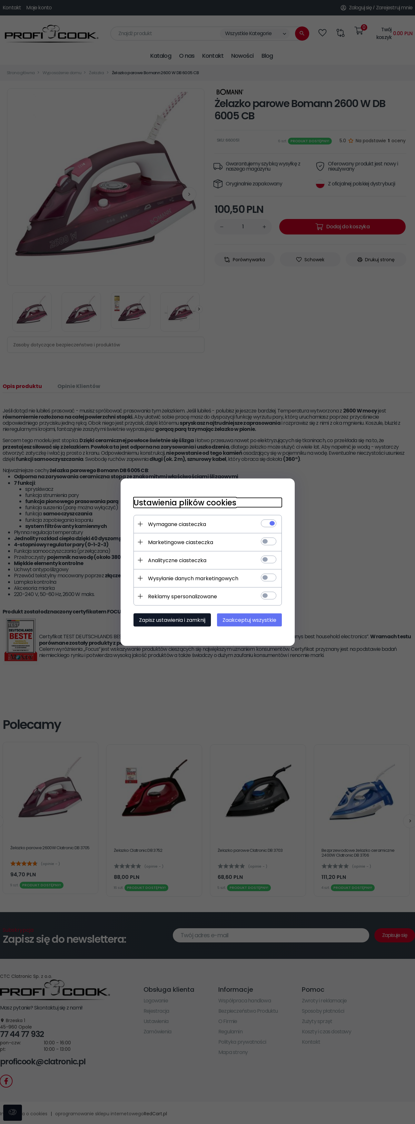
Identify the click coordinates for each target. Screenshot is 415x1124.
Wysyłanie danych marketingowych (193, 578)
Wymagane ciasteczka (177, 524)
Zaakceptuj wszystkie (249, 619)
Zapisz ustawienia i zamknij (172, 619)
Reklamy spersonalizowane (182, 596)
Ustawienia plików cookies (184, 502)
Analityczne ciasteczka (177, 560)
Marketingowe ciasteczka (180, 542)
